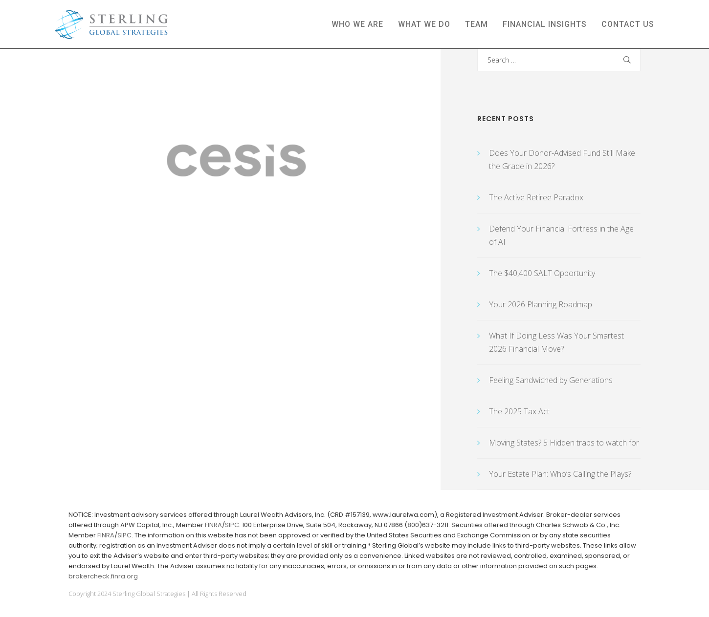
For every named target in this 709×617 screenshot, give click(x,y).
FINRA (213, 525)
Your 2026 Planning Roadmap (540, 304)
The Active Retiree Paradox (536, 197)
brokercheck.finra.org (103, 576)
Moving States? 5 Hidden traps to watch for (564, 442)
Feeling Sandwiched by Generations (551, 380)
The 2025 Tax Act (519, 411)
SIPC (232, 525)
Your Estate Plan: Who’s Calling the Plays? (560, 473)
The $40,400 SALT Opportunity (542, 273)
